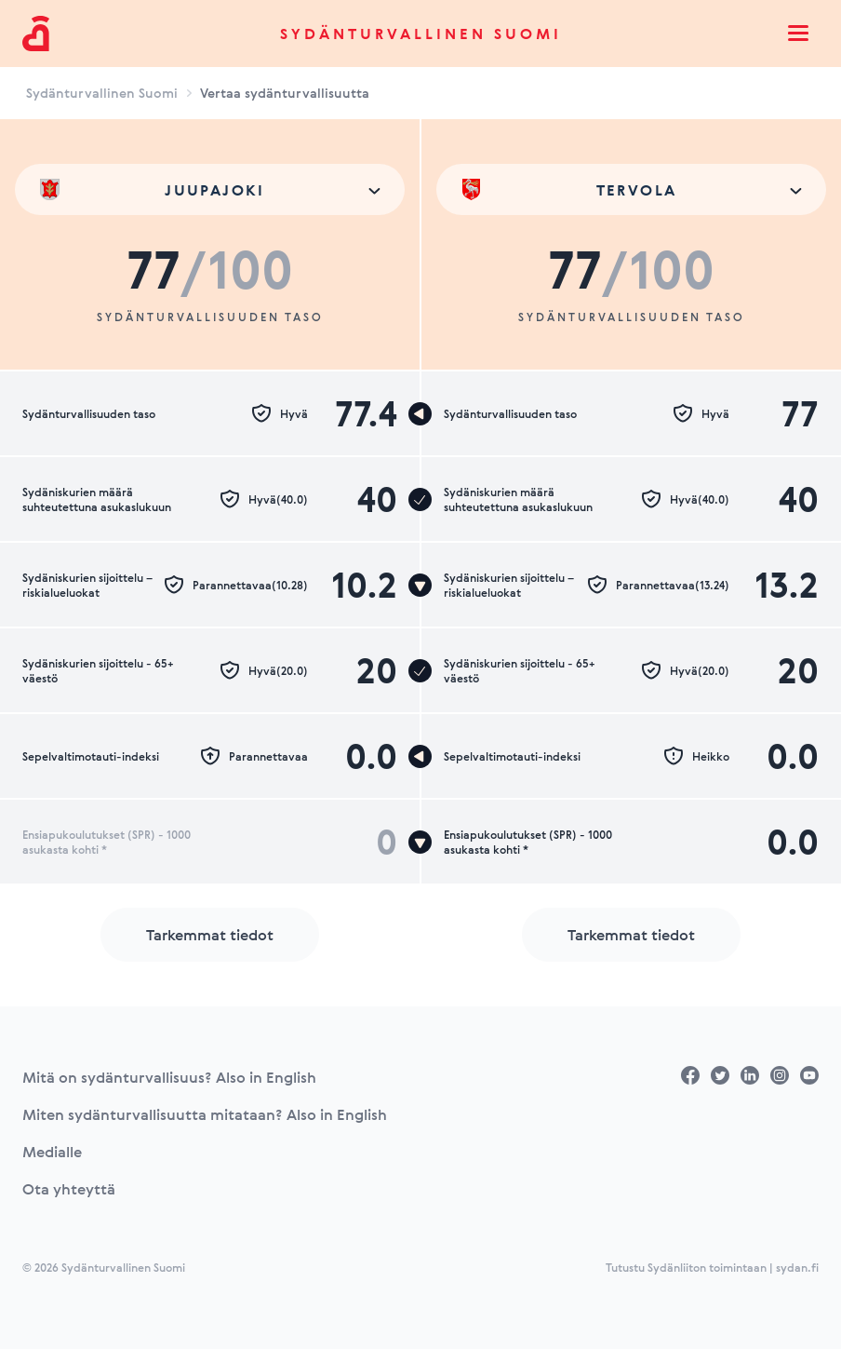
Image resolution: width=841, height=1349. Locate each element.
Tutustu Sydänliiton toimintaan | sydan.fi (712, 1267)
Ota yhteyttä (68, 1189)
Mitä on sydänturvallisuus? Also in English (169, 1077)
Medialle (52, 1151)
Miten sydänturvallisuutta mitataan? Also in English (204, 1114)
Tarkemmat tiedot (210, 934)
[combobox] (210, 189)
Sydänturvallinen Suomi (421, 33)
